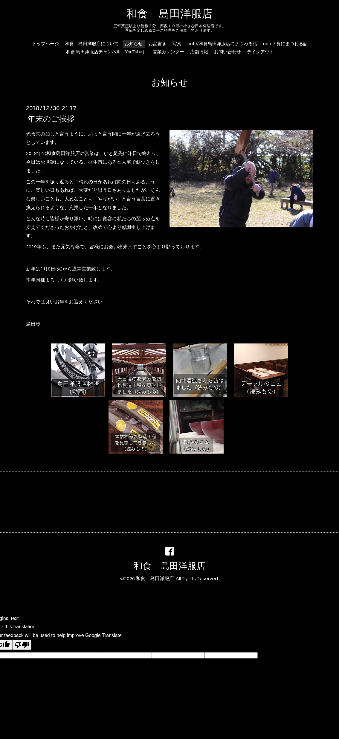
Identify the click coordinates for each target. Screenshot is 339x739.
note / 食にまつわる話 (285, 44)
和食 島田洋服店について (92, 44)
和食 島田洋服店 (169, 14)
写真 (176, 44)
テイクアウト (260, 52)
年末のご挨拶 (51, 119)
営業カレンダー (168, 52)
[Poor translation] (21, 645)
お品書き (158, 44)
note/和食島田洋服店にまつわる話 (222, 44)
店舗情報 (199, 52)
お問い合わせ (227, 52)
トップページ (45, 44)
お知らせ (134, 44)
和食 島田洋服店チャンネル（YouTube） (106, 52)
